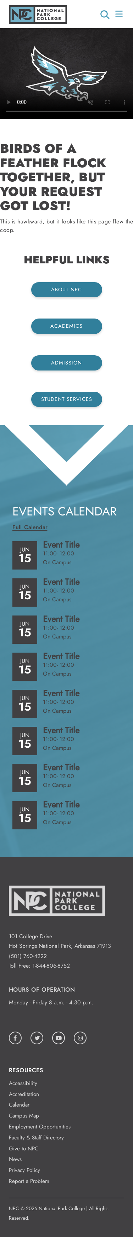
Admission (66, 362)
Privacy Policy (24, 1170)
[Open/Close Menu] (119, 14)
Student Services (66, 399)
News (15, 1159)
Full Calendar (29, 527)
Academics (66, 325)
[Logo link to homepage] (38, 22)
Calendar (19, 1105)
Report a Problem (29, 1181)
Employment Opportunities (40, 1127)
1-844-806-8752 (51, 966)
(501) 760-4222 (28, 956)
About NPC (66, 289)
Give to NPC (23, 1149)
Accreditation (24, 1094)
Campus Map (24, 1116)
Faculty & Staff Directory (36, 1138)
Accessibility (23, 1083)
